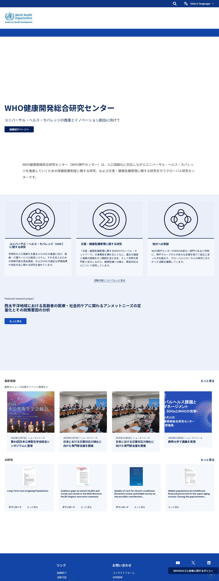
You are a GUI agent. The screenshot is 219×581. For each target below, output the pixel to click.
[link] (30, 421)
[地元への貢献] (180, 243)
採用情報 (117, 577)
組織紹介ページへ (19, 128)
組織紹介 (62, 573)
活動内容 (62, 577)
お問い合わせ (123, 565)
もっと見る (15, 321)
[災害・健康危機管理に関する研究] (109, 243)
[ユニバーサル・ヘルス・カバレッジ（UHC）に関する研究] (38, 245)
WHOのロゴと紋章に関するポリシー (193, 570)
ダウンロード (15, 507)
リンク (61, 565)
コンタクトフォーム (124, 573)
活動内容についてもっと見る (109, 280)
